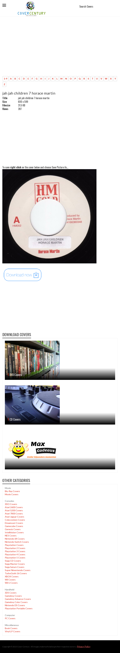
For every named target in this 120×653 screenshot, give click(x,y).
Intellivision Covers (14, 532)
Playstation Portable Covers (18, 608)
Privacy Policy (83, 646)
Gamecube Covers (14, 526)
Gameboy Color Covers (16, 602)
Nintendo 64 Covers (15, 538)
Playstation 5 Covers (15, 557)
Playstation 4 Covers (15, 554)
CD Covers (15, 419)
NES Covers (10, 535)
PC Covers (10, 618)
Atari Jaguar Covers (14, 516)
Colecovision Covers (15, 519)
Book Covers (11, 628)
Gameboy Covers (13, 595)
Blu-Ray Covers (12, 491)
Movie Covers (11, 494)
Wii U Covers (11, 582)
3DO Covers (11, 504)
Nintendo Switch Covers (17, 541)
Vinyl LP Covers (12, 631)
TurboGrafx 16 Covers (16, 573)
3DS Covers (10, 592)
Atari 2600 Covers (14, 507)
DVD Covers (16, 374)
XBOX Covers (12, 576)
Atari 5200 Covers (14, 510)
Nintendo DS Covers (15, 605)
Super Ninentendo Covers (17, 570)
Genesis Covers (13, 529)
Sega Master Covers (15, 564)
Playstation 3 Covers (15, 551)
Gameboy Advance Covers (18, 599)
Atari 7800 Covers (14, 513)
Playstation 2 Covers (15, 548)
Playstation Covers (14, 545)
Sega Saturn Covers (14, 567)
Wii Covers (10, 579)
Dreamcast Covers (14, 523)
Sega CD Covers (13, 560)
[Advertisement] (60, 50)
